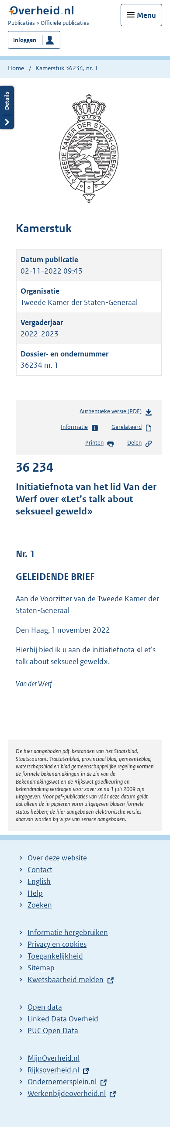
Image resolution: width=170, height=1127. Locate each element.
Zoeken (40, 905)
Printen (99, 443)
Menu (146, 15)
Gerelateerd (132, 427)
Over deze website (57, 858)
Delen (140, 443)
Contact (40, 869)
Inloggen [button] (24, 40)
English (39, 881)
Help (35, 893)
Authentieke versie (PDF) (116, 413)
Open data (45, 1007)
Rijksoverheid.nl (53, 1070)
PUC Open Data (53, 1030)
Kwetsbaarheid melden (66, 979)
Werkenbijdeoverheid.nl (67, 1093)
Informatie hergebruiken (68, 932)
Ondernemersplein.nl (62, 1081)
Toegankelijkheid (55, 956)
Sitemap (41, 968)
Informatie (80, 427)
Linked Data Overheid (63, 1019)
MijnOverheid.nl (54, 1058)
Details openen (7, 107)
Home (16, 68)
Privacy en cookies (57, 944)
